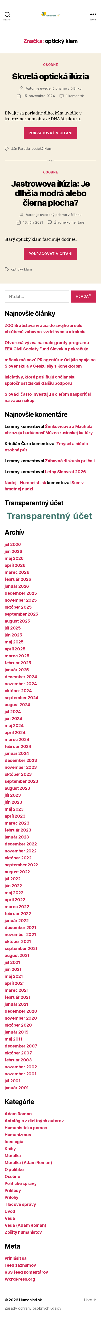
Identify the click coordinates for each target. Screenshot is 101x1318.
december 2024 (21, 676)
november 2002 (21, 1066)
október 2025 (18, 607)
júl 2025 (13, 628)
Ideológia (14, 1141)
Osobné (50, 65)
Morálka (13, 1155)
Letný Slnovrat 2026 (65, 471)
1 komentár (75, 96)
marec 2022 (17, 906)
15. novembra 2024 (39, 96)
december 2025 (21, 593)
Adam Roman (18, 1113)
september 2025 (21, 614)
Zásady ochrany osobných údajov (33, 1308)
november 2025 (21, 600)
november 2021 (20, 934)
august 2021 (17, 955)
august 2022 (17, 871)
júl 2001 (13, 1080)
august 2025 (17, 621)
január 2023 (17, 837)
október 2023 (18, 774)
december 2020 (21, 1011)
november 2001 (21, 1073)
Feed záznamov (20, 1265)
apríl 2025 (15, 648)
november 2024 (21, 683)
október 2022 (18, 857)
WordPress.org (20, 1279)
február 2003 (18, 1059)
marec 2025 (17, 655)
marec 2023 (17, 823)
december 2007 (21, 1046)
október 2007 (18, 1052)
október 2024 (18, 690)
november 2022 (21, 850)
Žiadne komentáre (69, 222)
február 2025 (18, 662)
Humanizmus (18, 1134)
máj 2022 (14, 892)
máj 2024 (14, 725)
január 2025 (17, 669)
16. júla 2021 (33, 222)
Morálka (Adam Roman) (28, 1162)
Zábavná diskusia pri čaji (70, 460)
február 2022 (18, 913)
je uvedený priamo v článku (58, 88)
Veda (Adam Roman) (25, 1225)
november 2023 (21, 767)
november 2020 (21, 1018)
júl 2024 (13, 711)
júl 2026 (13, 544)
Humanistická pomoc (26, 1127)
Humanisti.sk (30, 1300)
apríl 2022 (15, 899)
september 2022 (21, 864)
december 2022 (21, 844)
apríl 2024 (15, 732)
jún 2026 (13, 551)
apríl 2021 (15, 983)
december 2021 (20, 927)
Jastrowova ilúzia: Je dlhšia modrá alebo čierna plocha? (50, 193)
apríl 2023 (15, 816)
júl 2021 (12, 962)
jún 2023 (13, 802)
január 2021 (16, 1004)
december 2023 (21, 760)
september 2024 (21, 697)
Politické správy (21, 1183)
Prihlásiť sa (16, 1258)
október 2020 (18, 1025)
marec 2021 (16, 990)
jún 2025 (13, 635)
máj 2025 (14, 641)
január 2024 (17, 753)
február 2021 (18, 997)
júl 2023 (13, 795)
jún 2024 (13, 718)
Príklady (13, 1190)
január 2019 (16, 1032)
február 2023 (18, 830)
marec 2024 (17, 739)
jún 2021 (13, 969)
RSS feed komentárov (26, 1272)
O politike (14, 1169)
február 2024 (18, 746)
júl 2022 (13, 878)
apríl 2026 (15, 565)
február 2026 (18, 579)
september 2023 (21, 781)
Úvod (10, 1211)
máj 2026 (14, 558)
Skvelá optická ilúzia (50, 76)
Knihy (10, 1148)
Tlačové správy (20, 1204)
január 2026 (17, 586)
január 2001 (17, 1087)
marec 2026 (17, 572)
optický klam (42, 148)
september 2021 (21, 948)
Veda (10, 1218)
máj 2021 (14, 976)
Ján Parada (20, 148)
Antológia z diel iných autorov (34, 1120)
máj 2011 (13, 1039)
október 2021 (18, 941)
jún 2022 (13, 885)
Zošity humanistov (23, 1232)
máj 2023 (14, 809)
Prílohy (12, 1197)
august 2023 (17, 788)
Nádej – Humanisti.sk (25, 482)
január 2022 (17, 920)
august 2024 (17, 704)
